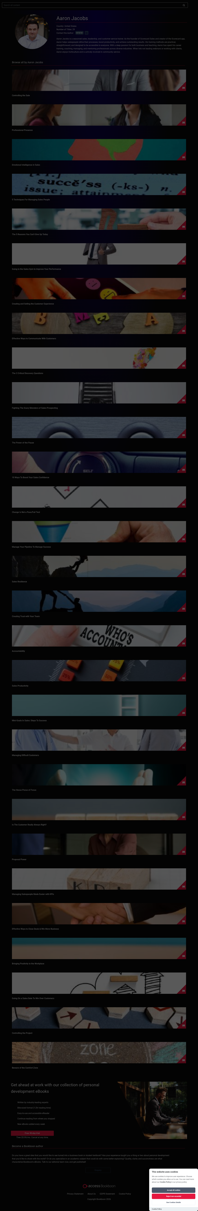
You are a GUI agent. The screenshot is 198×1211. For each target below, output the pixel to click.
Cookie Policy (165, 1182)
